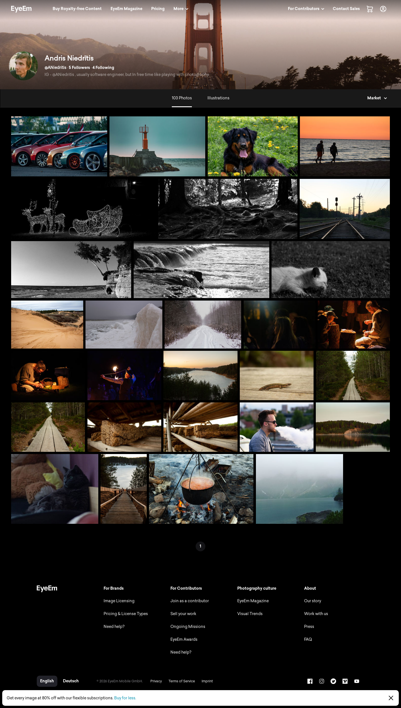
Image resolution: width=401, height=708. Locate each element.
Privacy (156, 681)
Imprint (207, 681)
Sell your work (183, 613)
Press (309, 626)
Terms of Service (181, 681)
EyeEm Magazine (253, 601)
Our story (312, 601)
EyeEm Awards (183, 639)
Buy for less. (125, 698)
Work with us (316, 613)
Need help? (114, 626)
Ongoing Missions (187, 626)
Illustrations (218, 98)
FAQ (308, 639)
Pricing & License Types (126, 613)
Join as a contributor (189, 601)
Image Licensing (119, 601)
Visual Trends (250, 613)
